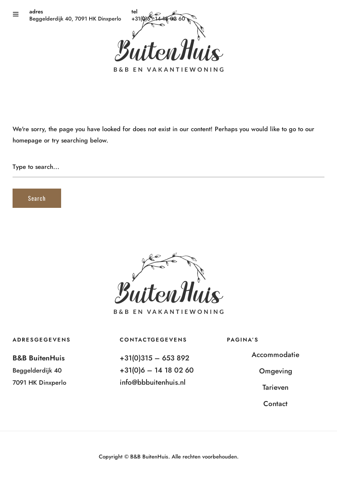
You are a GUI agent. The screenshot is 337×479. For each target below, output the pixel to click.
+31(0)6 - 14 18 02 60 (158, 19)
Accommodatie (275, 355)
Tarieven (275, 387)
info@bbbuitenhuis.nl (152, 382)
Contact (275, 404)
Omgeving (275, 371)
